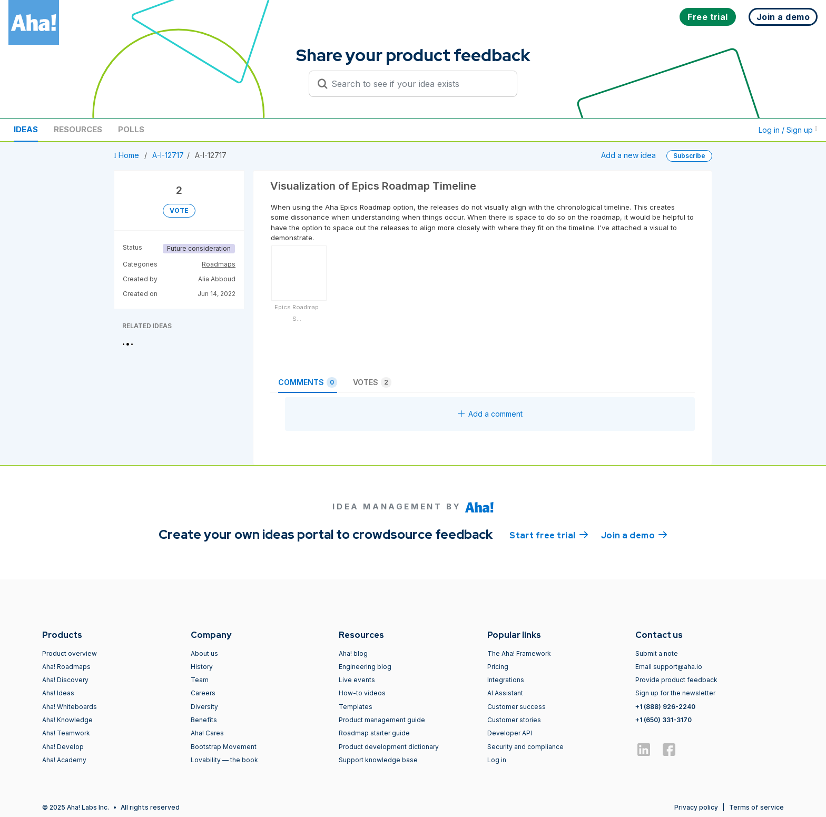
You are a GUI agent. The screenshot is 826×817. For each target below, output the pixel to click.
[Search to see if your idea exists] (417, 83)
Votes (372, 382)
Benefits (204, 720)
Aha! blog (353, 653)
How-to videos (362, 693)
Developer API (509, 733)
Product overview (69, 653)
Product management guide (382, 720)
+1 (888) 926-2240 (665, 707)
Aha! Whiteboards (69, 707)
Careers (203, 693)
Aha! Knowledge (67, 720)
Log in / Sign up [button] (788, 129)
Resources (78, 129)
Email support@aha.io (668, 667)
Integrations (505, 680)
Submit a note (656, 653)
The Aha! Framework (519, 653)
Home (127, 155)
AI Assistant (505, 693)
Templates (355, 707)
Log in (496, 760)
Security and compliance (525, 747)
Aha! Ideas (58, 693)
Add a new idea (628, 155)
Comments (307, 382)
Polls (131, 129)
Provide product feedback (676, 680)
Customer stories (514, 720)
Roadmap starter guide (374, 733)
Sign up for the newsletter (675, 693)
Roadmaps (218, 264)
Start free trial (548, 534)
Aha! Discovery (65, 680)
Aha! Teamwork (66, 733)
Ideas (26, 129)
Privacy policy (696, 807)
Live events (357, 680)
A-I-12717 (168, 155)
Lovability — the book (224, 760)
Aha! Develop (63, 747)
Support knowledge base (378, 760)
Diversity (204, 707)
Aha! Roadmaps (66, 667)
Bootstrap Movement (224, 747)
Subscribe (689, 156)
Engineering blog (365, 667)
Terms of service (756, 807)
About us (204, 653)
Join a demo (634, 534)
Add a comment (490, 413)
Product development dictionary (389, 747)
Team (200, 680)
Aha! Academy (64, 760)
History (202, 667)
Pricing (497, 667)
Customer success (516, 707)
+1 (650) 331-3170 (663, 720)
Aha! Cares (207, 733)
